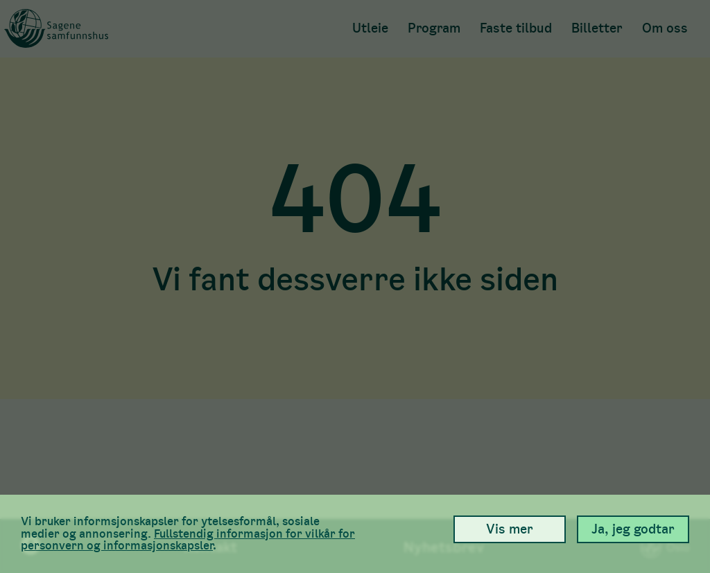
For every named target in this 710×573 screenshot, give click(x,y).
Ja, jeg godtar (633, 529)
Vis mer (509, 529)
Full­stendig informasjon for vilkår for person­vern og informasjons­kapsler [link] (188, 540)
